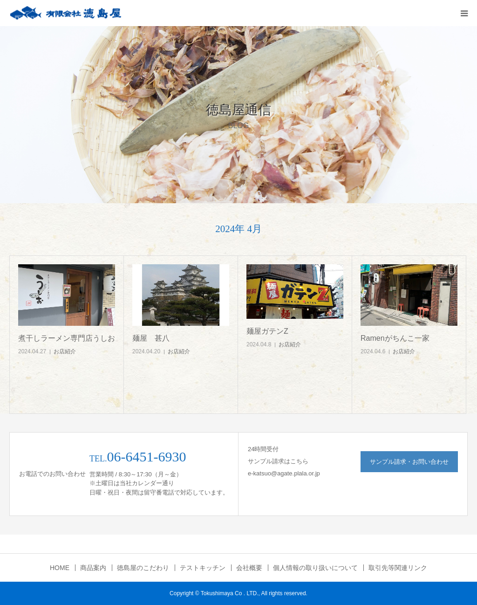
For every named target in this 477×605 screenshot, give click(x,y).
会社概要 (249, 567)
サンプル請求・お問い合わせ (409, 461)
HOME (59, 567)
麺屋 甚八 (151, 338)
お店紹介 (65, 351)
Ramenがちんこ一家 (395, 338)
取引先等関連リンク (397, 567)
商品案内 (93, 567)
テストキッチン (202, 567)
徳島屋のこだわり (143, 567)
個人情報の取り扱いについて (315, 567)
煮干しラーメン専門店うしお (66, 338)
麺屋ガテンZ (267, 331)
